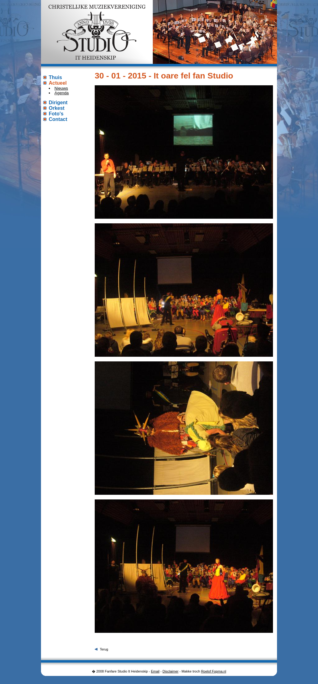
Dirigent (58, 102)
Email (155, 671)
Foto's (56, 113)
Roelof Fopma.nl (213, 671)
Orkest (57, 108)
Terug (104, 649)
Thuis (55, 77)
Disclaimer (170, 671)
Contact (58, 119)
